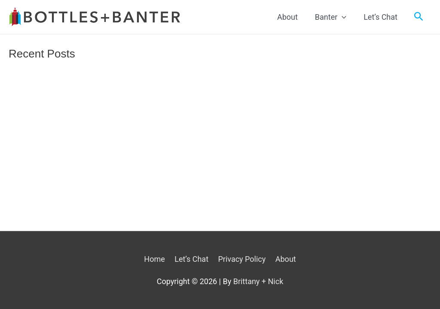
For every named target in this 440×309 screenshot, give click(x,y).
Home (154, 259)
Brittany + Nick (258, 281)
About (285, 259)
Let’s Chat (191, 259)
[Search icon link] (419, 17)
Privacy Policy (242, 259)
